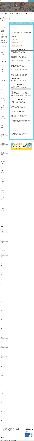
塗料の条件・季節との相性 (3, 105)
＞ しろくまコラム (17, 430)
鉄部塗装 (1, 199)
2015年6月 (2, 404)
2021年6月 (2, 308)
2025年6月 (2, 265)
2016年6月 (2, 382)
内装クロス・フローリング (3, 98)
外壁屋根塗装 (2, 125)
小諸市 (1, 136)
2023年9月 (2, 290)
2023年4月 (2, 299)
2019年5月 (2, 339)
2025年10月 (2, 263)
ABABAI (15, 440)
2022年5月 (2, 303)
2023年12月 (2, 285)
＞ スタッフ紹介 (9, 429)
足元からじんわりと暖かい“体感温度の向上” (16, 41)
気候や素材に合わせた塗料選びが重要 (15, 46)
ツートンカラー (2, 69)
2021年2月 (2, 312)
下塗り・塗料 (2, 87)
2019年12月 (2, 330)
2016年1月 (2, 391)
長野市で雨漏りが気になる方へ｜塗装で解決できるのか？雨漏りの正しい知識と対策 (4, 43)
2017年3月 (2, 366)
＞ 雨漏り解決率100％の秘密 (11, 428)
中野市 (1, 89)
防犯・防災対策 (2, 206)
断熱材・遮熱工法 (2, 154)
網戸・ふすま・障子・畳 (3, 183)
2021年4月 (2, 310)
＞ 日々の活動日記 (17, 429)
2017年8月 (2, 357)
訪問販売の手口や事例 (3, 192)
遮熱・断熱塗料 (2, 197)
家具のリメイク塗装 (2, 134)
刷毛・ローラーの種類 (3, 100)
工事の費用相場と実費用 (3, 143)
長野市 (1, 201)
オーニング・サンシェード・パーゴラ (4, 62)
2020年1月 (2, 328)
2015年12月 (2, 393)
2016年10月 (2, 375)
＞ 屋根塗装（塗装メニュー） (3, 430)
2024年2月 (2, 281)
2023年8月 (2, 292)
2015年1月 (2, 411)
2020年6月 (2, 321)
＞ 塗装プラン (1, 435)
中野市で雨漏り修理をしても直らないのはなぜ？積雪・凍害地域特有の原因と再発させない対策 (4, 37)
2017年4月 (2, 364)
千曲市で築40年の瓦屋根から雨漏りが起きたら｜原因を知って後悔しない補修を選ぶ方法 (4, 34)
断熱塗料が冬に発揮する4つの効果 (14, 39)
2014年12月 (2, 413)
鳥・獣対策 (2, 226)
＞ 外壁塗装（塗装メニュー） (3, 429)
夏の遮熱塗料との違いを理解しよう (14, 43)
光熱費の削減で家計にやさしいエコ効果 (15, 42)
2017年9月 (2, 355)
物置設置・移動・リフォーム (3, 172)
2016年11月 (2, 373)
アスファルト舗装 (2, 54)
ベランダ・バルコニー (3, 82)
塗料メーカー (2, 109)
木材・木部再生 (2, 163)
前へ (10, 141)
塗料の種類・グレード (3, 107)
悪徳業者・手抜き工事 (3, 152)
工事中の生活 (2, 145)
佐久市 (1, 96)
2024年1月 (2, 283)
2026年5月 (2, 254)
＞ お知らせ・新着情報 (17, 428)
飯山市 (1, 219)
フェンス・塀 (2, 78)
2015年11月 (2, 395)
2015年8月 (2, 400)
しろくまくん (2, 231)
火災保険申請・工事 (2, 170)
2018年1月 (2, 348)
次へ (12, 141)
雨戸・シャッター (2, 208)
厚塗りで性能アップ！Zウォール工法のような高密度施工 (17, 45)
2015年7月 (2, 402)
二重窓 (1, 91)
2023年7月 (2, 294)
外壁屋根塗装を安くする (3, 127)
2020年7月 (2, 319)
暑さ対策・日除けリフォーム (3, 161)
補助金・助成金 (2, 190)
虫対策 (1, 188)
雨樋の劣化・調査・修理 (3, 210)
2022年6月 (2, 301)
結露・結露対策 (2, 181)
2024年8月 (2, 274)
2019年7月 (2, 337)
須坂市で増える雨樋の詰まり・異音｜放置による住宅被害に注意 (4, 40)
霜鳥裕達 (1, 240)
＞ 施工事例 (9, 430)
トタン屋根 (2, 71)
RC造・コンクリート (3, 52)
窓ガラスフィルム (2, 179)
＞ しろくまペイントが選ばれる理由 (3, 428)
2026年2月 (2, 256)
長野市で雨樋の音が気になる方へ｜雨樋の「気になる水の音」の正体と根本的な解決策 (4, 31)
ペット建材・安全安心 (3, 80)
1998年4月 (2, 420)
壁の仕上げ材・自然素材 (3, 118)
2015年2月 (2, 409)
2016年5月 (2, 384)
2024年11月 (2, 272)
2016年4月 (2, 386)
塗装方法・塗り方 (2, 116)
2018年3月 (2, 346)
